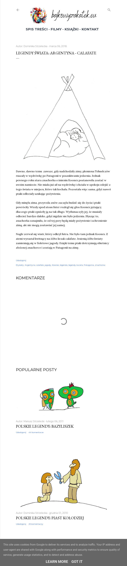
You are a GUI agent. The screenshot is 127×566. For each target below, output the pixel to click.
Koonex (55, 265)
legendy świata (75, 265)
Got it (77, 562)
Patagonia (89, 265)
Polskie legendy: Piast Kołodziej (50, 517)
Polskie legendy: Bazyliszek (45, 426)
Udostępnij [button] (21, 260)
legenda (63, 265)
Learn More (57, 562)
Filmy (56, 29)
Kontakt (90, 29)
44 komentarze (36, 432)
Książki (71, 29)
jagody (48, 265)
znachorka (100, 265)
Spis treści (37, 29)
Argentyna (30, 265)
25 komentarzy (36, 524)
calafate (40, 265)
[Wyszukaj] (109, 9)
